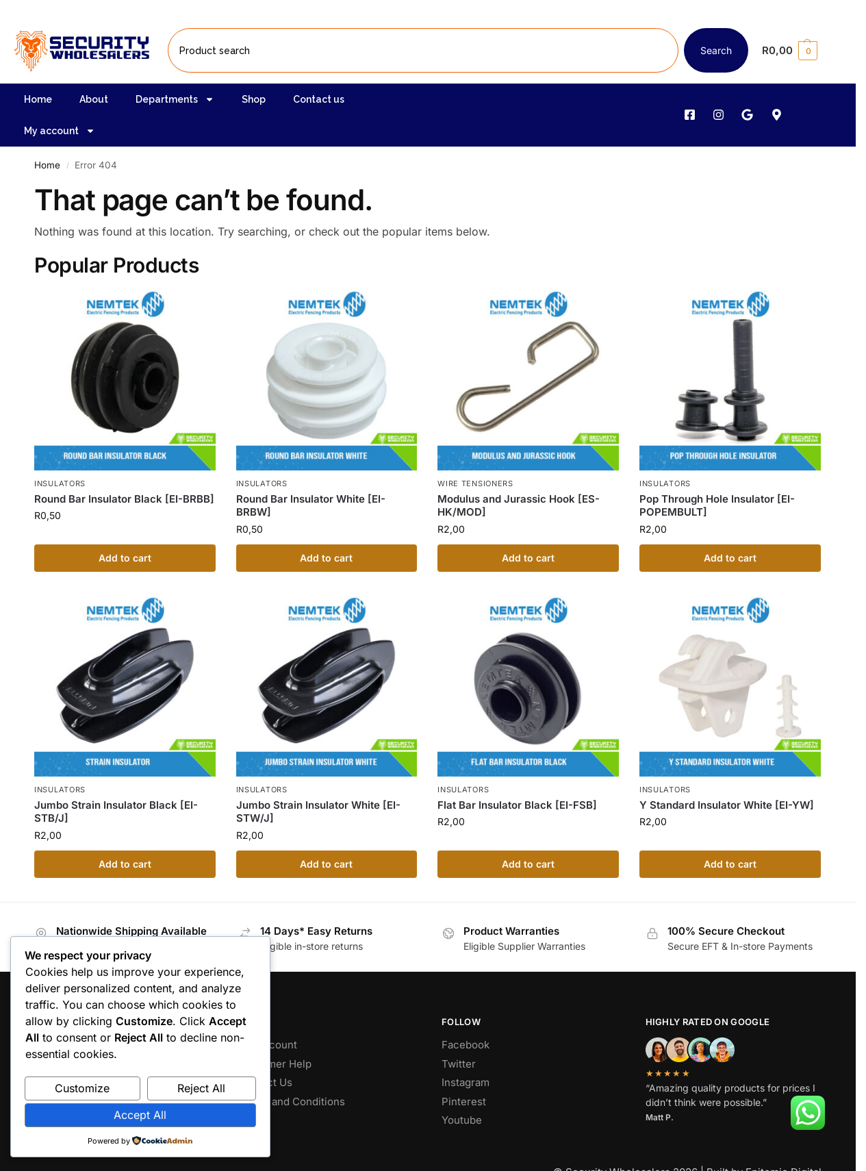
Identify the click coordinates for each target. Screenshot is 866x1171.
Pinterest (464, 1101)
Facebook (465, 1044)
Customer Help (274, 1063)
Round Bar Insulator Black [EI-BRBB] (124, 498)
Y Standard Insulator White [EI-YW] (726, 804)
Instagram (465, 1082)
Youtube (462, 1119)
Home (38, 99)
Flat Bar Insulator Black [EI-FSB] (517, 804)
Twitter (459, 1063)
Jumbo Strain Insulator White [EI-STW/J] (318, 811)
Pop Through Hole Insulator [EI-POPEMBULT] (717, 505)
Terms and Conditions (291, 1101)
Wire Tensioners (475, 483)
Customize (82, 1088)
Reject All (201, 1088)
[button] (800, 50)
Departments (175, 99)
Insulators (60, 483)
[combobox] (423, 50)
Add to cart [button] (125, 558)
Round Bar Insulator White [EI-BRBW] (310, 505)
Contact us (318, 99)
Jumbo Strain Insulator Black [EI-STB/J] (116, 811)
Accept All (140, 1115)
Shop (254, 99)
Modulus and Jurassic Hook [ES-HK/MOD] (518, 505)
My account (59, 130)
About (93, 99)
